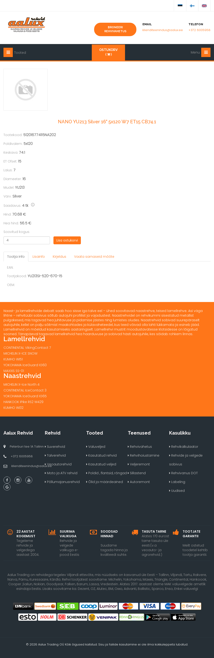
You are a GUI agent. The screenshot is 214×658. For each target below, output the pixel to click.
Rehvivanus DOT (183, 473)
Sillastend (137, 473)
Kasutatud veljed (101, 464)
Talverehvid (55, 455)
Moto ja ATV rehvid (61, 473)
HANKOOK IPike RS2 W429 (23, 402)
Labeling (177, 482)
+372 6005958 (199, 30)
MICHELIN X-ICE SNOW (20, 353)
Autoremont (139, 482)
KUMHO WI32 (13, 407)
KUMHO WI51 (13, 359)
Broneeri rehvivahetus (115, 29)
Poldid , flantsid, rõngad (106, 473)
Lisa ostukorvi (67, 240)
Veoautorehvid (58, 464)
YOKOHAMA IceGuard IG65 (25, 396)
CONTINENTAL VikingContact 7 (27, 347)
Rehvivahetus (140, 446)
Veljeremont (139, 464)
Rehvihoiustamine (143, 455)
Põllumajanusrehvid (62, 482)
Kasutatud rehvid (101, 455)
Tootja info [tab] (16, 256)
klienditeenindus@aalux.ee (162, 30)
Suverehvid (55, 446)
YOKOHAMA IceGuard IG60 (25, 365)
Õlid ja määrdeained (104, 482)
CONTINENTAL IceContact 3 (24, 390)
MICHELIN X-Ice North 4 (21, 384)
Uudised (177, 490)
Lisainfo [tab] (39, 256)
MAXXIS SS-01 (13, 371)
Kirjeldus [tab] (59, 256)
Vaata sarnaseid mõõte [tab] (94, 256)
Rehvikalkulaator (183, 446)
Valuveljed (95, 446)
